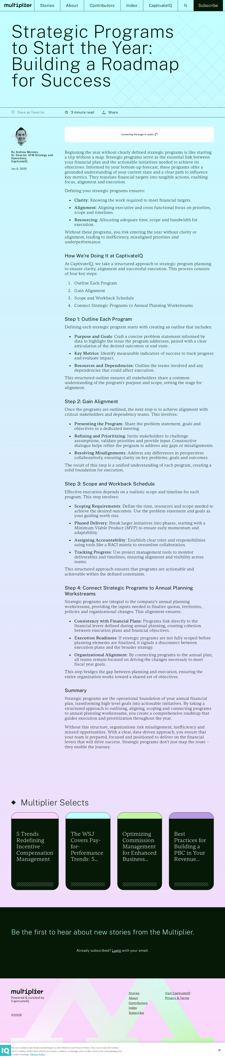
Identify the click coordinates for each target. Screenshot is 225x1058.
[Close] (219, 1050)
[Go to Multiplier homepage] (27, 992)
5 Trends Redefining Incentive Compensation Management (34, 846)
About (133, 998)
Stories (134, 993)
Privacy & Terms (177, 998)
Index (133, 1008)
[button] (47, 5)
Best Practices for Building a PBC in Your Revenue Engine (190, 846)
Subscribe (136, 1013)
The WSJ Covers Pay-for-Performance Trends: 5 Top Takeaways (87, 846)
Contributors (138, 1003)
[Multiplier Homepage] (18, 5)
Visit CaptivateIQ (177, 993)
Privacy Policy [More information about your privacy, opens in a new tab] (37, 1054)
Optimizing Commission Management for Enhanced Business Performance (140, 846)
